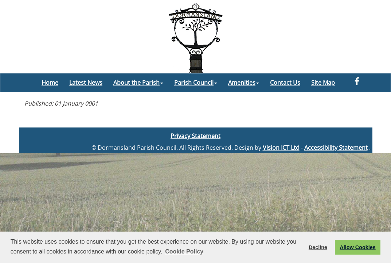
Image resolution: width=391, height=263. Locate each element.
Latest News (85, 83)
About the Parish (138, 83)
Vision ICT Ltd (281, 148)
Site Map (323, 83)
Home (50, 83)
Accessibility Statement (336, 148)
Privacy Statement (195, 136)
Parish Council (195, 83)
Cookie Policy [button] (184, 251)
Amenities (243, 83)
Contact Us (285, 83)
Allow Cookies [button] (357, 247)
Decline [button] (318, 247)
